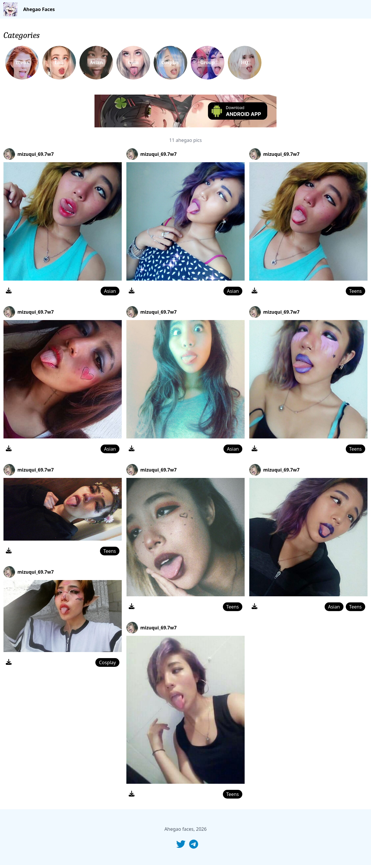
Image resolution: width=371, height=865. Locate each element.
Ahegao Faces (39, 9)
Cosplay (107, 662)
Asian (110, 291)
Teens (109, 551)
